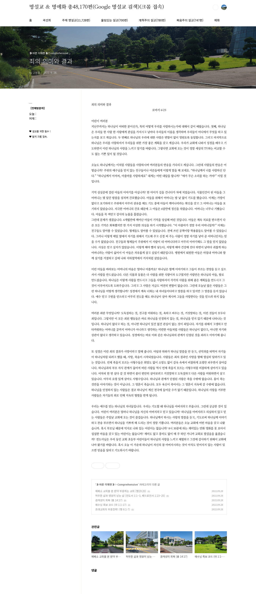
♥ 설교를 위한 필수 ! (40, 131)
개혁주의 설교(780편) (152, 20)
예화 (217, 20)
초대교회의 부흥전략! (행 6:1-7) (112, 509)
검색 (215, 7)
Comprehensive (127, 484)
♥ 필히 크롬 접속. (38, 136)
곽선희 (47, 20)
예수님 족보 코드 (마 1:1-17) (111, 505)
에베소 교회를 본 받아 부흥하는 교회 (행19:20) (120, 491)
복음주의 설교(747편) (190, 20)
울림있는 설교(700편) (114, 20)
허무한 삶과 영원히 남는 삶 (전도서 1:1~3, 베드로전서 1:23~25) (130, 495)
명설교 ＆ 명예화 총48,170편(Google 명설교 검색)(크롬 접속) (96, 7)
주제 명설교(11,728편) (76, 20)
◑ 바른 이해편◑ (105, 484)
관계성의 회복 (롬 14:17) (109, 500)
